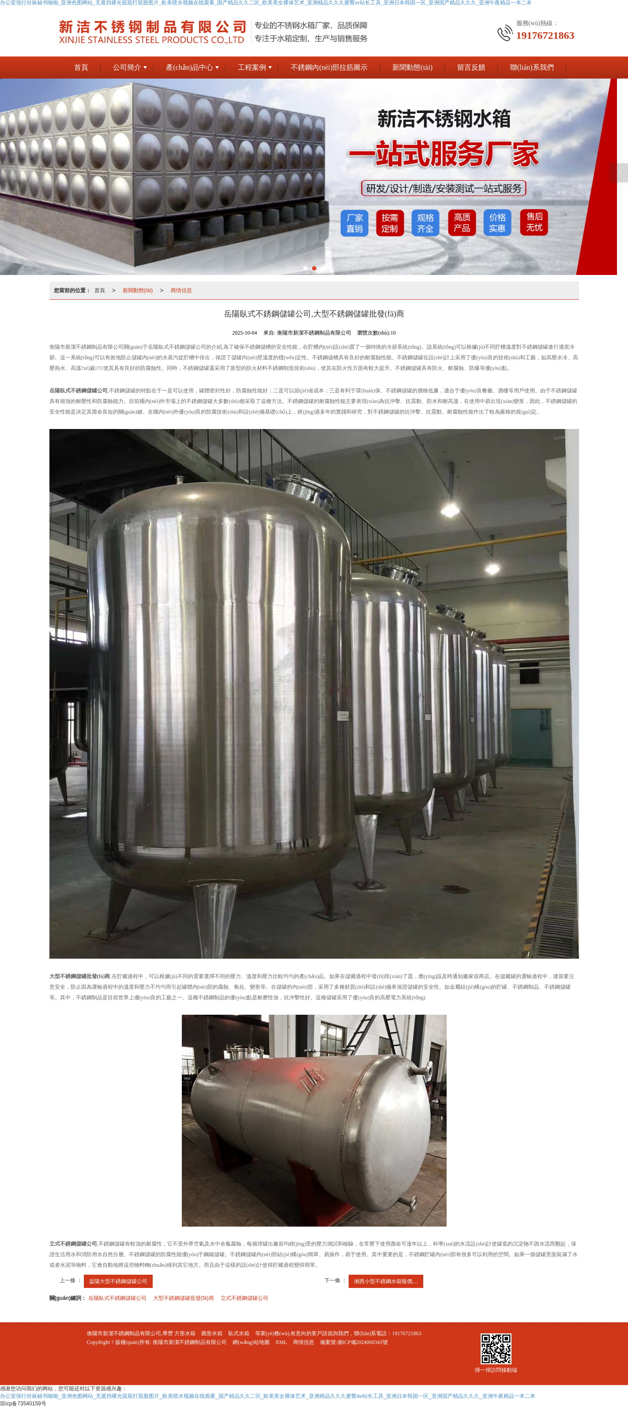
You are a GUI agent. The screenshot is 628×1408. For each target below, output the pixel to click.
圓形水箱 (211, 1333)
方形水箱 (185, 1333)
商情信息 (181, 290)
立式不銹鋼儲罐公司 (244, 1298)
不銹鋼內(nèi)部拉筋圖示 (329, 67)
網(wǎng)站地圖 (251, 1342)
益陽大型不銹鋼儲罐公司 (118, 1281)
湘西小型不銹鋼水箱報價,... (386, 1281)
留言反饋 (471, 67)
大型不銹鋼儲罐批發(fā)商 (183, 1298)
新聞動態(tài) (412, 67)
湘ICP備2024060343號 (362, 1342)
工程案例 (252, 67)
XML (281, 1342)
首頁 (81, 67)
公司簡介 (127, 67)
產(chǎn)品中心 (189, 67)
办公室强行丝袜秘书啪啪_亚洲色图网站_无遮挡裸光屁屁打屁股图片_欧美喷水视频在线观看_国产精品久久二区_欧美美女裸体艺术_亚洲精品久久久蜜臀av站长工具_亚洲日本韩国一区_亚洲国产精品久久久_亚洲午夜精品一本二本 (267, 1396)
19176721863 (406, 1333)
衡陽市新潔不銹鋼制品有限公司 (190, 1342)
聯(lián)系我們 (532, 67)
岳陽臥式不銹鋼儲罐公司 (117, 1298)
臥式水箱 (238, 1333)
